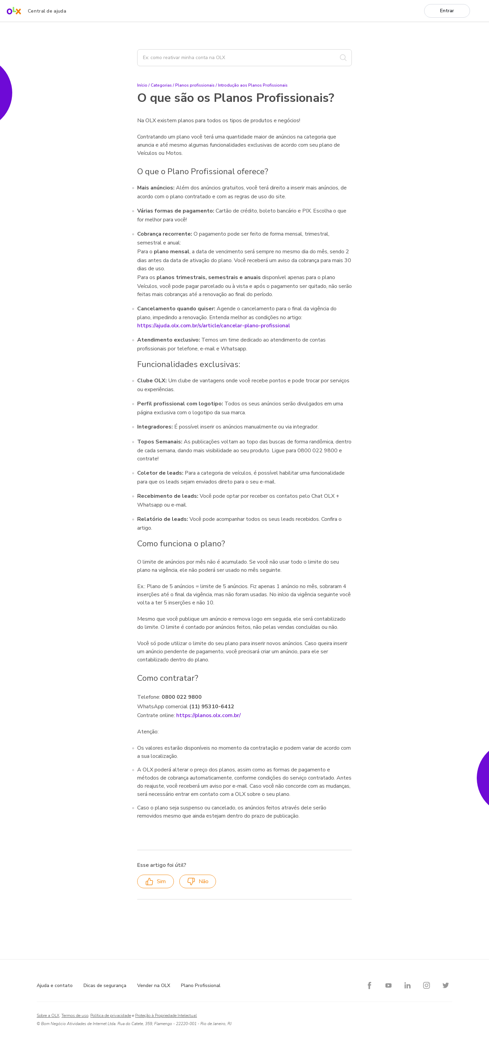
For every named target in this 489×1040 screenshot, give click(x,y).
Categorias (161, 85)
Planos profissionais (195, 85)
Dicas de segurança (105, 985)
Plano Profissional (200, 985)
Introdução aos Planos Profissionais (253, 85)
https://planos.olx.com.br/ (208, 715)
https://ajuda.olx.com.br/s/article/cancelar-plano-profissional (213, 325)
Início (142, 85)
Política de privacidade (110, 1015)
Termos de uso (74, 1015)
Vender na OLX (153, 985)
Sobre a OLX (48, 1015)
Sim (155, 881)
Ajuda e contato (55, 985)
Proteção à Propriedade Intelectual (166, 1015)
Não (198, 881)
